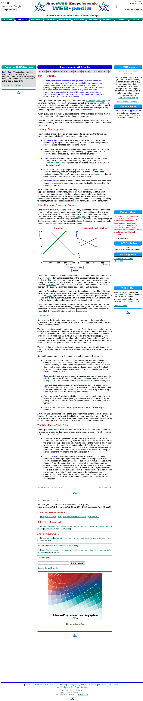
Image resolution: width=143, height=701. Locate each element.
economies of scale (51, 163)
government (99, 101)
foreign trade (65, 528)
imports (47, 528)
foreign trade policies (48, 517)
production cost (97, 174)
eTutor (110, 685)
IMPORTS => (105, 488)
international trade (63, 526)
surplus (95, 298)
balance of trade (47, 538)
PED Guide (93, 685)
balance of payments (98, 538)
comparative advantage (53, 223)
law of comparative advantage (100, 526)
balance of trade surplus (62, 538)
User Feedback (129, 301)
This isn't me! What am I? (128, 102)
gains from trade (93, 517)
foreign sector (43, 116)
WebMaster (83, 694)
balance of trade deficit (81, 538)
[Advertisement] (71, 42)
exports (40, 528)
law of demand (83, 380)
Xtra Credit (118, 261)
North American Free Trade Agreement (74, 550)
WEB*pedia (39, 685)
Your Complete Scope (128, 97)
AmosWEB (29, 685)
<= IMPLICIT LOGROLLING (50, 488)
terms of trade (81, 517)
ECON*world (61, 685)
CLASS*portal (72, 685)
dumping (64, 174)
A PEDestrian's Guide (123, 258)
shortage (51, 295)
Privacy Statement (81, 687)
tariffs (60, 517)
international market (48, 526)
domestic (90, 101)
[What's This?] (128, 73)
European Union (52, 552)
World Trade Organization (50, 550)
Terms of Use (68, 687)
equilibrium (50, 285)
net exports (81, 216)
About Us (59, 687)
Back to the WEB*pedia (47, 568)
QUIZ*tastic (83, 685)
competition (101, 103)
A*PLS (116, 685)
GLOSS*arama (49, 685)
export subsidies (69, 517)
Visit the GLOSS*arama (12, 85)
